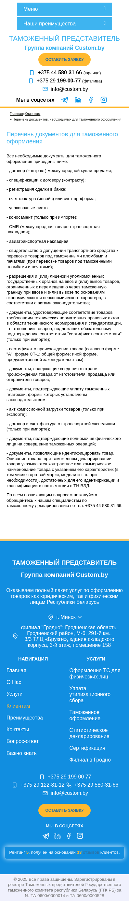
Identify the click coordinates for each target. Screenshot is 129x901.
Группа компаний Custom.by (64, 48)
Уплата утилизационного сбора (90, 694)
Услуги (14, 694)
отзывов (91, 852)
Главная (16, 114)
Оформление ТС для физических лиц (95, 673)
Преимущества (24, 717)
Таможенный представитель (64, 38)
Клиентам (32, 114)
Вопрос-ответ (22, 741)
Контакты (17, 729)
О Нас (13, 682)
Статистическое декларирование (90, 733)
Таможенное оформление (85, 715)
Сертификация (87, 748)
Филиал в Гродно (90, 760)
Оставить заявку (64, 59)
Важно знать (21, 753)
